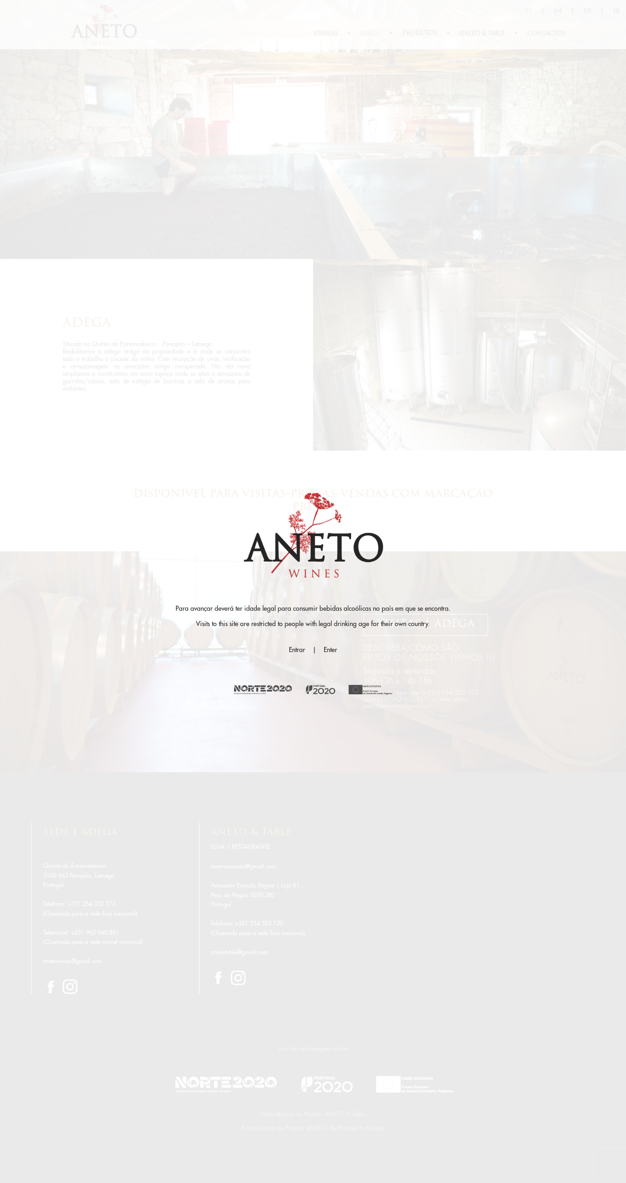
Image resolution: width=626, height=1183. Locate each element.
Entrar (297, 649)
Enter (330, 649)
